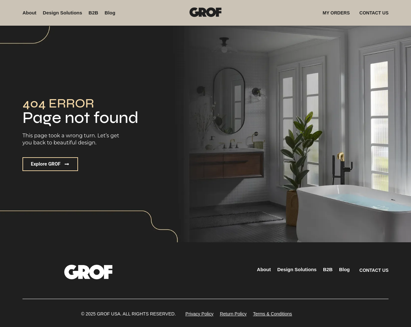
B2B (93, 12)
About (29, 12)
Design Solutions (62, 12)
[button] (50, 164)
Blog (110, 12)
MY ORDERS (336, 12)
